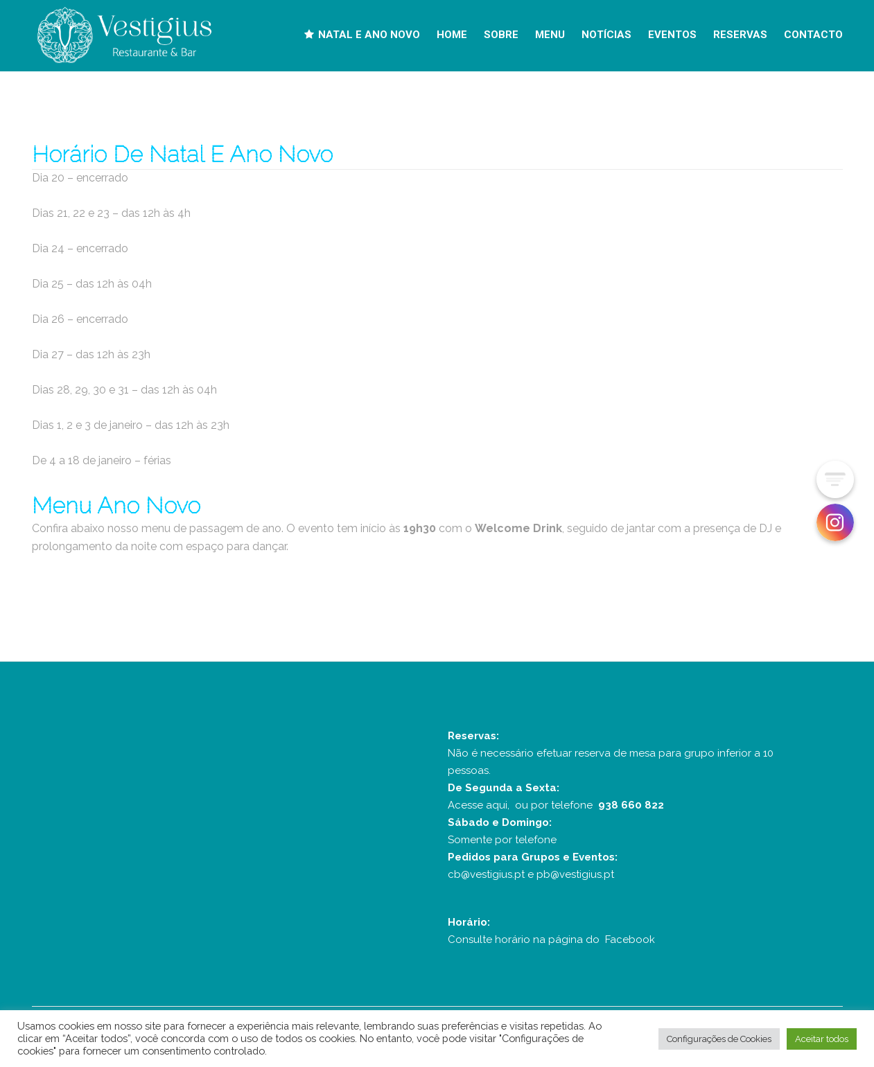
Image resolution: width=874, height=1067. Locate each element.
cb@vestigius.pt (486, 874)
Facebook (630, 939)
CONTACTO (813, 34)
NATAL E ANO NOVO (362, 34)
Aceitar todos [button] (821, 1039)
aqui (496, 805)
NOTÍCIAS (606, 34)
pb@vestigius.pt (575, 874)
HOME (452, 34)
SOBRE (501, 34)
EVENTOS (672, 34)
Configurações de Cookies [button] (719, 1039)
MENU (550, 34)
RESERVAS (740, 34)
